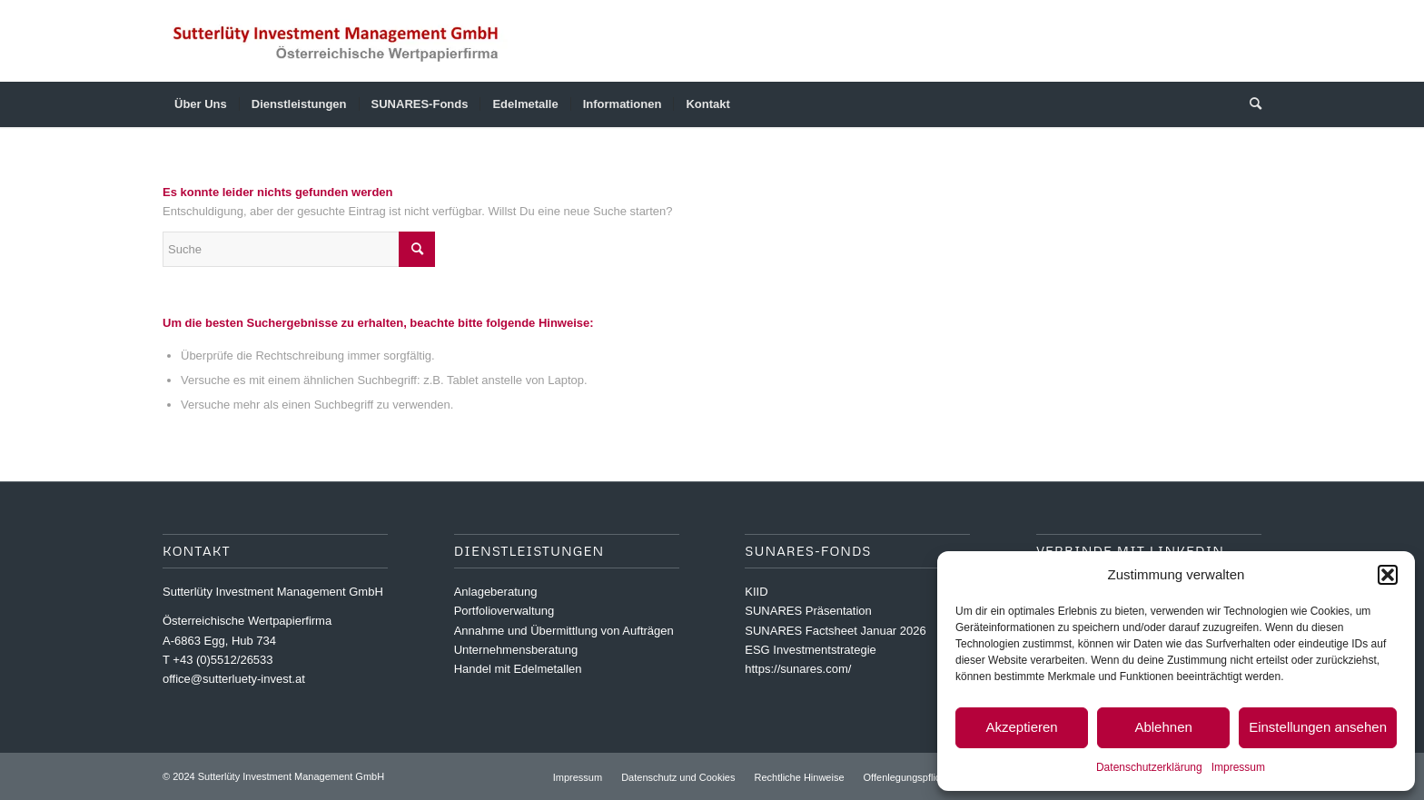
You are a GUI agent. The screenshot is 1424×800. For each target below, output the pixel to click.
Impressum (1238, 767)
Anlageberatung (496, 591)
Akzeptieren (1021, 727)
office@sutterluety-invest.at (234, 679)
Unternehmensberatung (516, 650)
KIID (756, 591)
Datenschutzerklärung (1149, 767)
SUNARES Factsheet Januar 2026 (835, 630)
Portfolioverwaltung (504, 610)
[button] (1388, 575)
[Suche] (1249, 104)
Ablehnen (1163, 727)
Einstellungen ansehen (1318, 727)
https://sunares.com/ (798, 669)
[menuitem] (201, 104)
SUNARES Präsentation (808, 610)
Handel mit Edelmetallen (518, 669)
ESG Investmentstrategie (810, 650)
